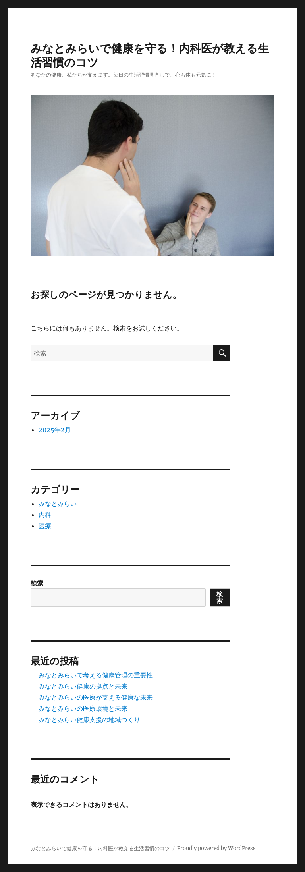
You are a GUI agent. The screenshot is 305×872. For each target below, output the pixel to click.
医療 (45, 526)
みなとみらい (58, 503)
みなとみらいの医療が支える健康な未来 (96, 697)
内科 (45, 515)
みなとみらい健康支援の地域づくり (89, 719)
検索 (37, 583)
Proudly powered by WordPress (216, 848)
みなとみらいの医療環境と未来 (83, 708)
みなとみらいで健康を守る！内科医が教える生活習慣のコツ (100, 848)
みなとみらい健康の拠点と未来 (83, 686)
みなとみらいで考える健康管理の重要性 (96, 675)
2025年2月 (55, 430)
